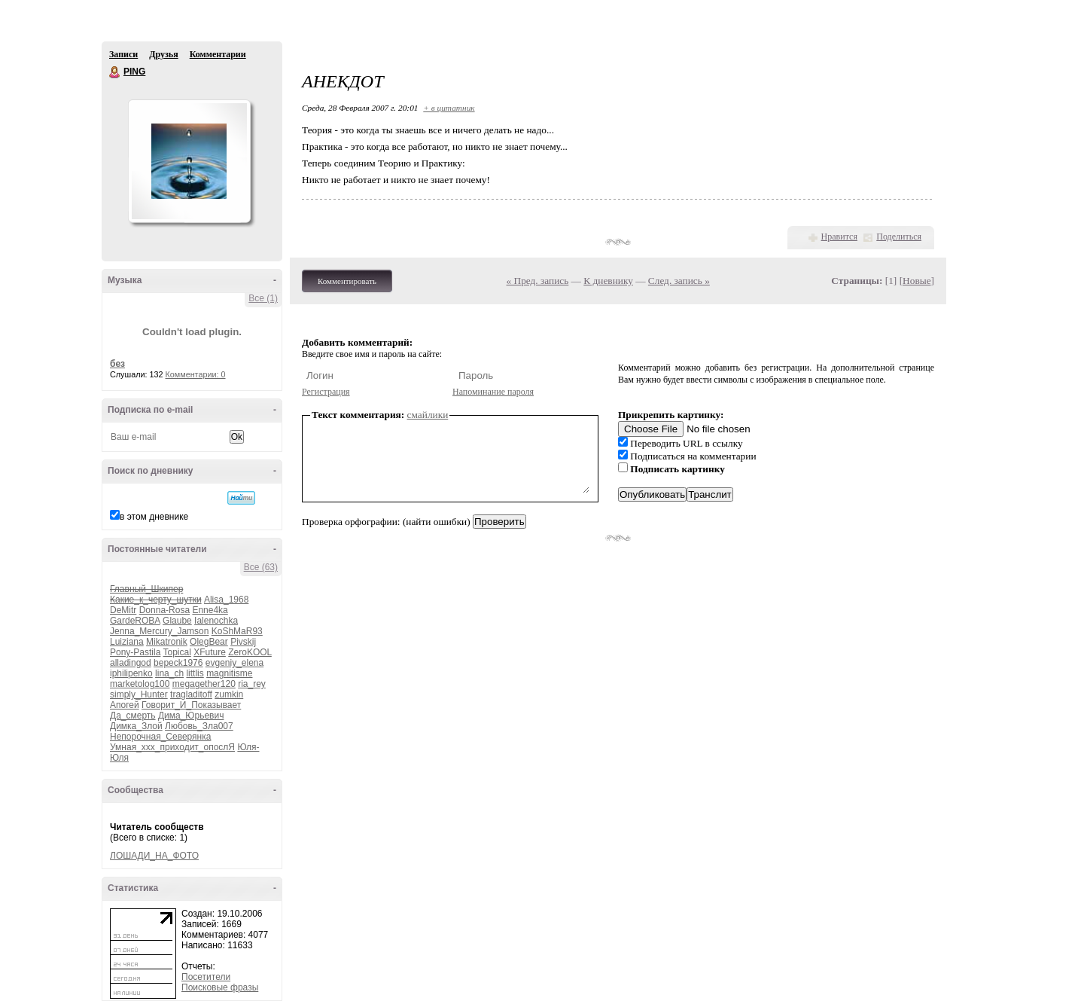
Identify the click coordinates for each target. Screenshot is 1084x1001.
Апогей (124, 705)
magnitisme (229, 673)
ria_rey (252, 684)
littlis (194, 673)
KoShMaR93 (237, 631)
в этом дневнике (154, 516)
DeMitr (123, 610)
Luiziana (127, 641)
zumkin (229, 694)
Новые (916, 280)
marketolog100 (139, 684)
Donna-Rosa (164, 610)
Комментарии (218, 54)
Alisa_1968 (226, 599)
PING (115, 72)
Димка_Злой (136, 726)
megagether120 (204, 684)
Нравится (839, 236)
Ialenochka (216, 620)
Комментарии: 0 (196, 374)
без (117, 364)
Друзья (163, 54)
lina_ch (169, 673)
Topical (177, 652)
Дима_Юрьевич (191, 715)
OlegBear (209, 641)
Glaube (177, 620)
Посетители (205, 977)
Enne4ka (209, 610)
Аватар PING (188, 161)
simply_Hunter (139, 694)
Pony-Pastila (135, 652)
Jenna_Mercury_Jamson (159, 631)
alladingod (130, 663)
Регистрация (326, 391)
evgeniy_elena (234, 663)
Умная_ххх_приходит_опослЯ (172, 747)
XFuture (209, 652)
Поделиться (898, 236)
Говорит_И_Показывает (191, 705)
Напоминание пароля (493, 391)
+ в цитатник (448, 107)
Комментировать (347, 280)
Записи (123, 54)
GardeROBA (135, 620)
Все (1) (263, 298)
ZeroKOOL (250, 652)
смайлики (428, 414)
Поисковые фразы (219, 987)
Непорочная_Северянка (160, 736)
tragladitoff (191, 694)
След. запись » (679, 280)
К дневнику (608, 280)
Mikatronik (166, 641)
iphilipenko (131, 673)
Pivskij (243, 641)
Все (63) (261, 567)
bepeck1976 (178, 663)
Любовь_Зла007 (199, 726)
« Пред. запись (538, 280)
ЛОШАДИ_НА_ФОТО (154, 855)
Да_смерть (133, 715)
